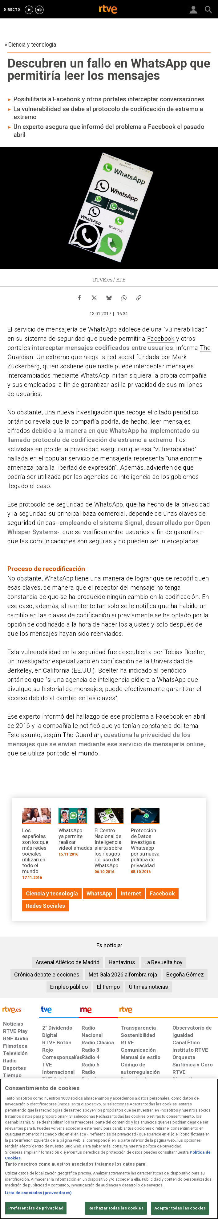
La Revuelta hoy (163, 962)
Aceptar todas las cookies (180, 1208)
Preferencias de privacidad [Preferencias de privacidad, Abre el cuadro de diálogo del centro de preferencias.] (35, 1208)
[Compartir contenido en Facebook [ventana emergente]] (79, 296)
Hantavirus (122, 962)
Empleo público (69, 987)
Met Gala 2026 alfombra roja (123, 974)
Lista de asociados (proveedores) (38, 1192)
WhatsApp (102, 329)
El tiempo (108, 987)
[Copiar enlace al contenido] (138, 296)
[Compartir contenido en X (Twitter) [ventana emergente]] (94, 296)
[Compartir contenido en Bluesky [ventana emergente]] (109, 296)
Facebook (161, 338)
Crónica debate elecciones (46, 974)
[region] (109, 1148)
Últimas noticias (148, 987)
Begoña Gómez (185, 974)
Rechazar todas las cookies (115, 1208)
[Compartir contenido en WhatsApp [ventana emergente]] (123, 296)
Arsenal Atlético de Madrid (67, 962)
